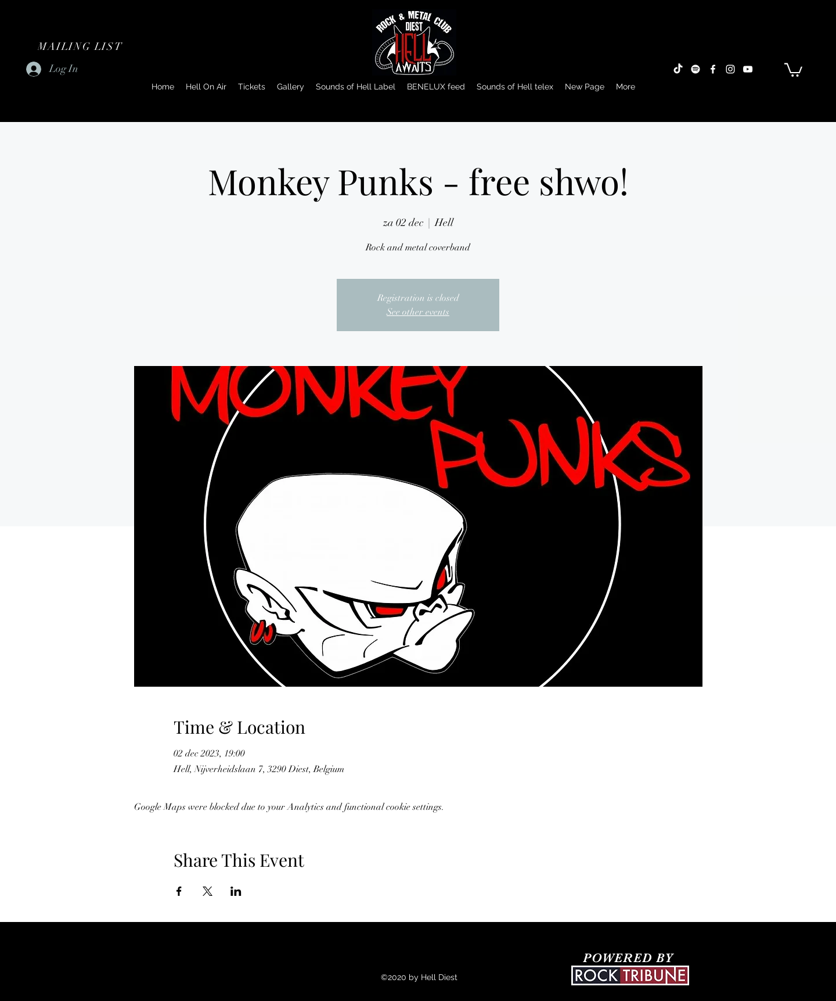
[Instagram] (730, 69)
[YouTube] (748, 69)
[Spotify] (695, 69)
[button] (81, 46)
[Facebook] (713, 69)
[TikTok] (678, 69)
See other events (418, 312)
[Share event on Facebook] (179, 891)
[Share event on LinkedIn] (236, 891)
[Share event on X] (207, 891)
